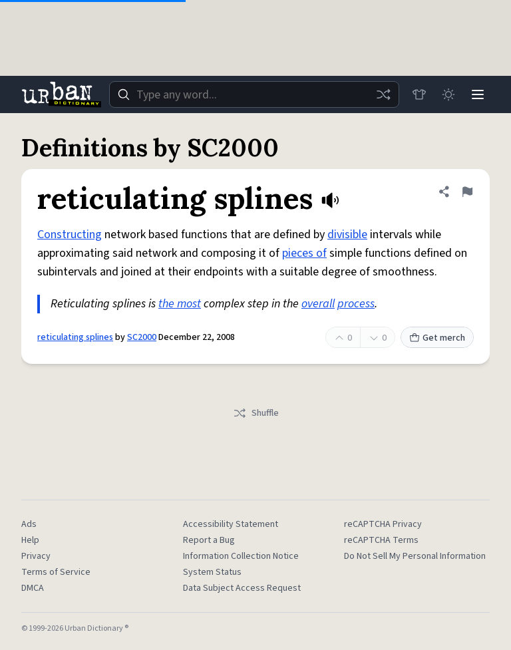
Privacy (36, 556)
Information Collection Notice (241, 556)
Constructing (69, 234)
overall (318, 303)
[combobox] (254, 94)
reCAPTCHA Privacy (383, 524)
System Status (212, 572)
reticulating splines (75, 337)
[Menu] (478, 94)
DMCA (32, 588)
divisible (347, 234)
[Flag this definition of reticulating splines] (467, 191)
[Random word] (383, 94)
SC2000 (141, 337)
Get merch (437, 338)
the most (179, 303)
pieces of (304, 253)
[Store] (419, 94)
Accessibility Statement (230, 524)
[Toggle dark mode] (448, 94)
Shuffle (256, 413)
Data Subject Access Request (242, 588)
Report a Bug (209, 540)
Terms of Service (55, 572)
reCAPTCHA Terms (381, 540)
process (356, 303)
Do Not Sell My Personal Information (415, 556)
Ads (29, 524)
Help (30, 540)
